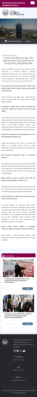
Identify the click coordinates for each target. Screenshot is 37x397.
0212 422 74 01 (18, 366)
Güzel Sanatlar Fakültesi (13, 41)
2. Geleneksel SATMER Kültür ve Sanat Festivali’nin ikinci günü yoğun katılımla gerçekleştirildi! (17, 309)
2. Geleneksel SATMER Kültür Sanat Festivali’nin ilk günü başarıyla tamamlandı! (13, 275)
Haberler (28, 41)
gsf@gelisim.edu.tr (18, 376)
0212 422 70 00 (18, 356)
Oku (18, 282)
